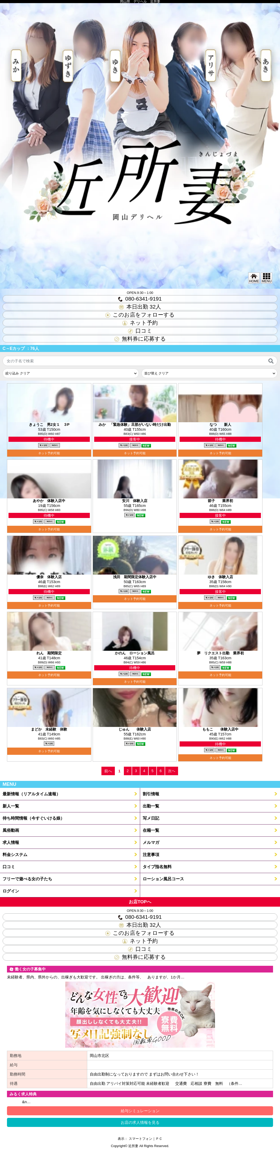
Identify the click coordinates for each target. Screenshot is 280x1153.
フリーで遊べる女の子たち (27, 878)
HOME (254, 278)
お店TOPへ (140, 901)
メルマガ (151, 842)
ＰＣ (159, 1139)
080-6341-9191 (140, 299)
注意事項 (151, 854)
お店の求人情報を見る (140, 1122)
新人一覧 (11, 806)
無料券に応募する (140, 339)
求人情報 (11, 842)
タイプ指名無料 (157, 866)
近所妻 (133, 1146)
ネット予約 (140, 323)
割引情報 (151, 793)
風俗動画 (11, 830)
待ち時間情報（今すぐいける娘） (34, 818)
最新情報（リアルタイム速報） (31, 793)
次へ (171, 771)
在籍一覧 (151, 830)
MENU (266, 278)
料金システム (15, 854)
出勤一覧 (151, 806)
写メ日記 (151, 818)
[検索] (271, 361)
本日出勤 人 (140, 307)
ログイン (11, 891)
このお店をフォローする (140, 315)
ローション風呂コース (163, 878)
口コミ (140, 331)
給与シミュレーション (140, 1111)
